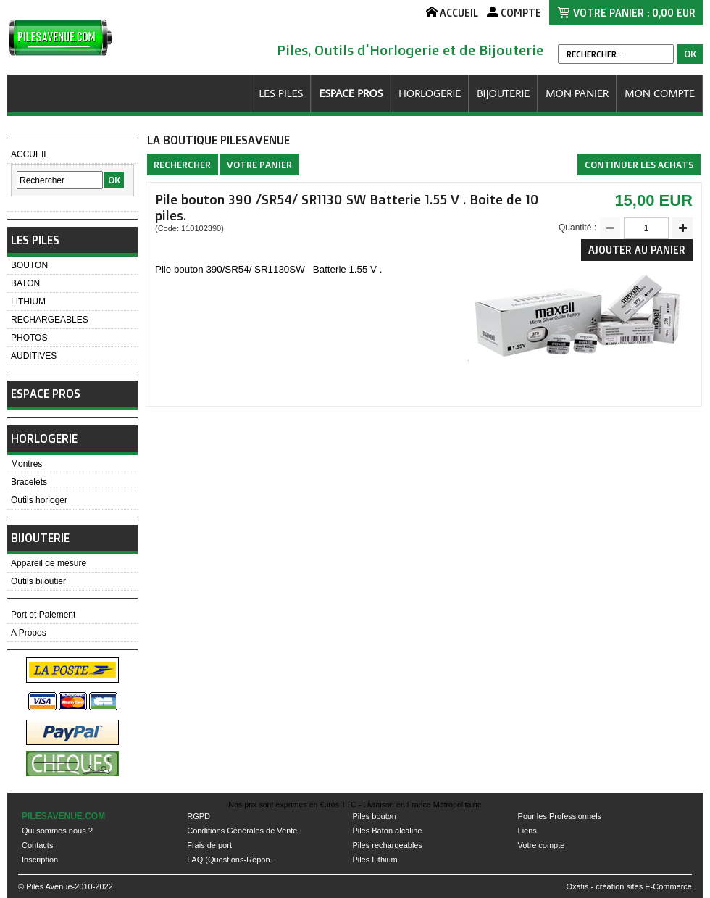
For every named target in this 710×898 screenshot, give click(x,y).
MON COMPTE (660, 93)
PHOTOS (29, 338)
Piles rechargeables (387, 845)
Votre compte (541, 845)
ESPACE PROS (351, 93)
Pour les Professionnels (560, 816)
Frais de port (209, 845)
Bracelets (29, 482)
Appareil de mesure (48, 563)
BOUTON (29, 265)
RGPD (198, 816)
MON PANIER (577, 93)
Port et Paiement (43, 615)
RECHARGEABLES (49, 320)
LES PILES (281, 93)
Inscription (40, 859)
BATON (25, 283)
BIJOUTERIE (503, 93)
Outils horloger (39, 500)
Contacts (37, 845)
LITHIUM (28, 301)
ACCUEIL (30, 154)
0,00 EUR (674, 13)
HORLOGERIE (429, 93)
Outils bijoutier (38, 581)
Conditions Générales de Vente (242, 830)
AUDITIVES (34, 356)
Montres (26, 464)
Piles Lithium (374, 859)
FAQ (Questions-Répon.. (230, 859)
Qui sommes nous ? (57, 830)
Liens (527, 830)
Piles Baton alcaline (387, 830)
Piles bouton (374, 816)
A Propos (28, 633)
